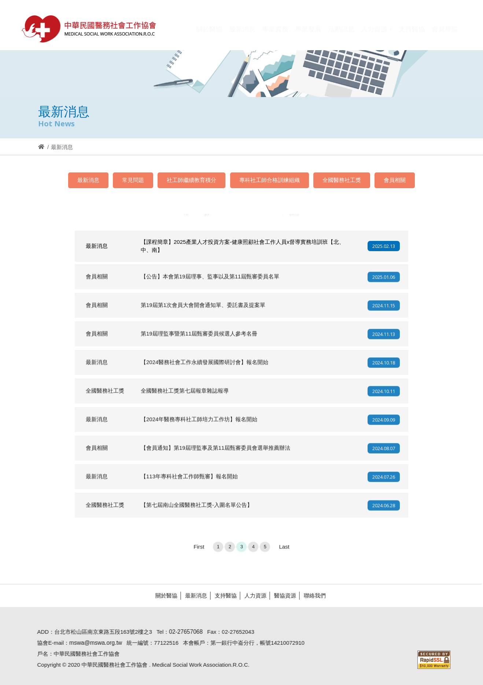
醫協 (89, 29)
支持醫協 (222, 595)
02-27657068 (183, 632)
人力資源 (252, 595)
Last (284, 550)
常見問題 (133, 180)
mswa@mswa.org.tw (92, 643)
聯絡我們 (311, 595)
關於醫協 (163, 595)
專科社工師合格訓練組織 (269, 180)
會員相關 (395, 180)
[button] (376, 34)
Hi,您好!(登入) (396, 17)
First (198, 550)
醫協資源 (282, 595)
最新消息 (88, 180)
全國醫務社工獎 (341, 180)
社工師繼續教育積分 (191, 180)
